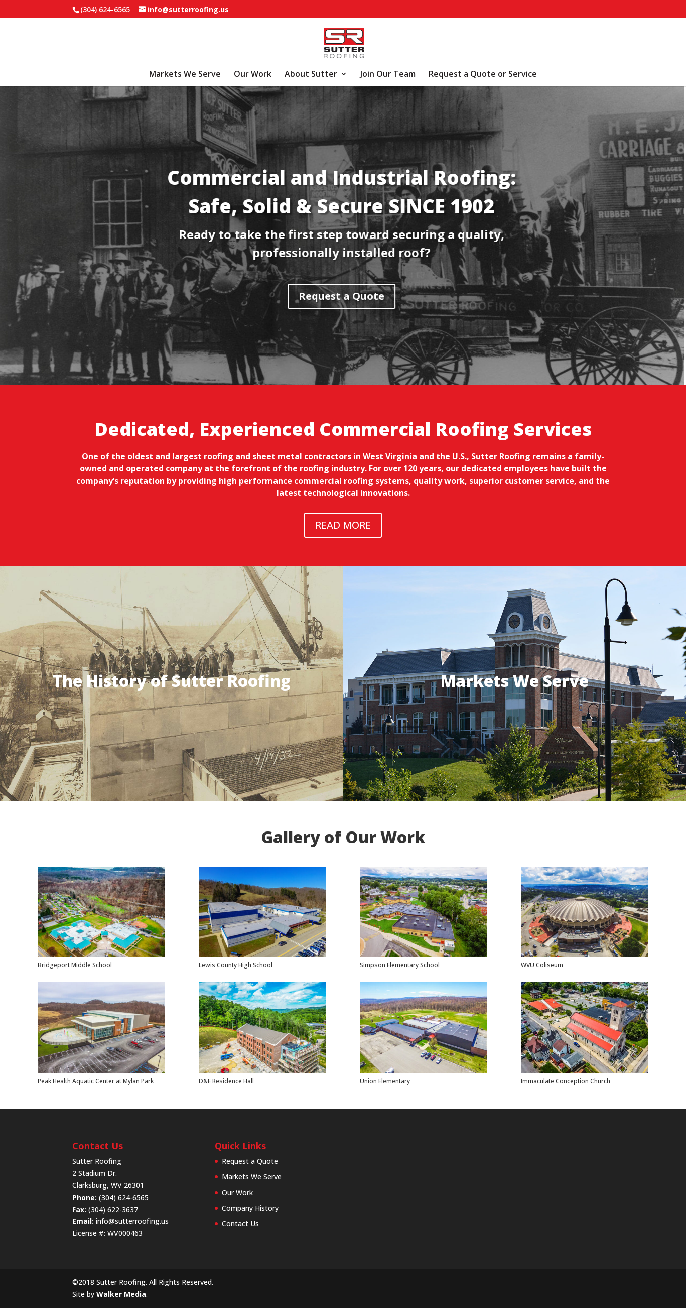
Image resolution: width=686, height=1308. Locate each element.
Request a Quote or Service (483, 74)
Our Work (252, 74)
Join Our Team (388, 74)
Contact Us (240, 1223)
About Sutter (311, 74)
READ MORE (343, 525)
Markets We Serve (185, 74)
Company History (250, 1208)
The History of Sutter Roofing (172, 680)
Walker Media (121, 1294)
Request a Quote (214, 296)
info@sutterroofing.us (132, 1221)
